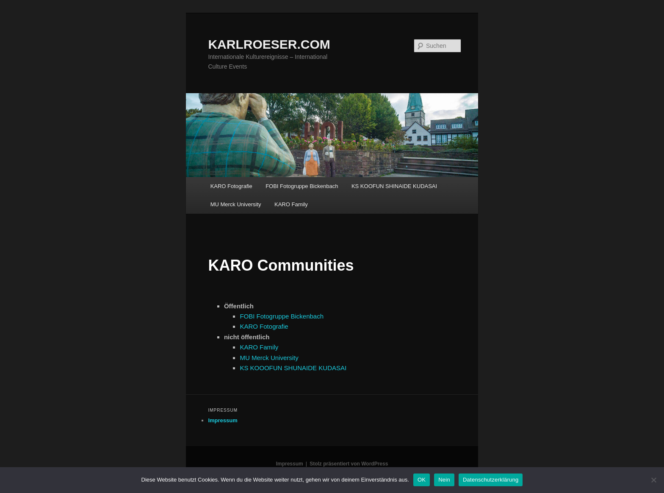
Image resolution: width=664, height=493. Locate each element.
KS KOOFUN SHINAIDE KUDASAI (394, 186)
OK (422, 479)
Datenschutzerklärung (490, 479)
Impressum (222, 420)
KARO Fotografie (231, 186)
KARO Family (291, 204)
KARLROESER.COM (269, 44)
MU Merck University (235, 204)
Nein (444, 479)
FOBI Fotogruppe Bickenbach (302, 186)
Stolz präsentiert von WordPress (349, 464)
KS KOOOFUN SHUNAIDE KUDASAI (293, 367)
